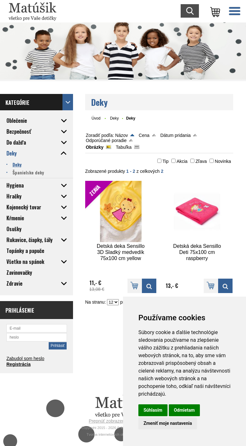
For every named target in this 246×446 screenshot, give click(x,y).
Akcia (181, 161)
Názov (121, 135)
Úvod (96, 118)
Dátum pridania (175, 135)
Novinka (223, 161)
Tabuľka (124, 147)
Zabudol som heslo (25, 358)
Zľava (201, 161)
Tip (165, 161)
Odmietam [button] (184, 410)
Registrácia (18, 364)
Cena (144, 135)
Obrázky (94, 147)
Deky (114, 118)
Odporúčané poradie (106, 140)
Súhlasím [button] (153, 410)
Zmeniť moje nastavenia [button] (168, 423)
